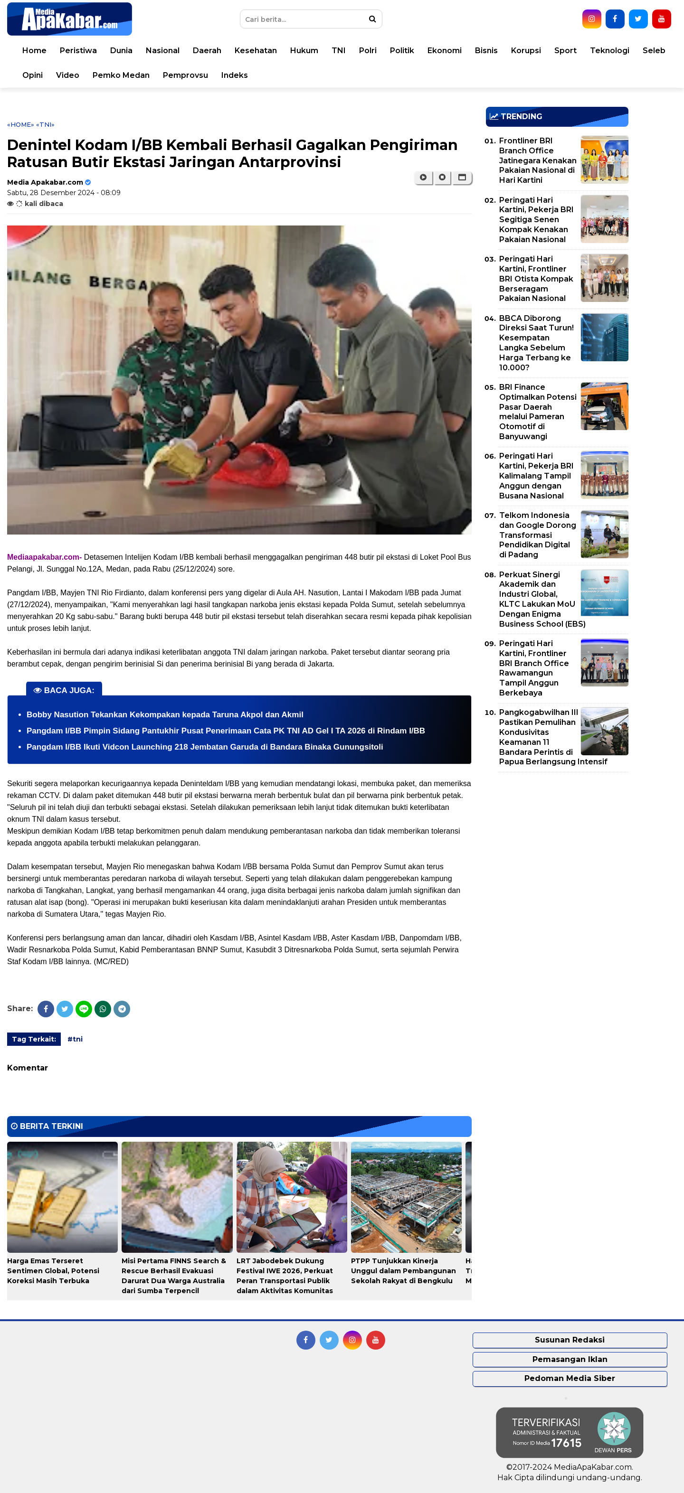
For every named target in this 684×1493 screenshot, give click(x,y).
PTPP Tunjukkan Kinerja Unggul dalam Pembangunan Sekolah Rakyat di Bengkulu (403, 1271)
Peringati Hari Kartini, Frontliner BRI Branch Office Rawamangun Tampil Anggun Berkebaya (534, 668)
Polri (368, 50)
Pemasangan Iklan (570, 1359)
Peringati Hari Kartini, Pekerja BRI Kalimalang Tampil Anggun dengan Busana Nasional (536, 475)
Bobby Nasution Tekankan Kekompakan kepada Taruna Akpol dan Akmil (165, 714)
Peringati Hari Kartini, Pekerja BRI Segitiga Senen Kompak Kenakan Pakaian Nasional (536, 220)
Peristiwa (78, 50)
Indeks (234, 75)
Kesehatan (256, 50)
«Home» (20, 124)
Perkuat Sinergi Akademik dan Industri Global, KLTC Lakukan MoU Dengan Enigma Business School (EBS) (542, 599)
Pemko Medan (121, 75)
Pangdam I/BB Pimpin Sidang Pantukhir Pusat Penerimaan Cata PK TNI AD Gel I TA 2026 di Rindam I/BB (226, 730)
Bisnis (486, 50)
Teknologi (609, 50)
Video (67, 75)
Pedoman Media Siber (569, 1378)
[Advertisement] (557, 846)
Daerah (207, 50)
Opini (32, 75)
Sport (565, 50)
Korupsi (526, 50)
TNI (339, 50)
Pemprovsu (185, 75)
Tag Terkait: (34, 1039)
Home (34, 50)
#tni (75, 1039)
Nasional (163, 50)
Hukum (304, 50)
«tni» (45, 124)
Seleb (654, 50)
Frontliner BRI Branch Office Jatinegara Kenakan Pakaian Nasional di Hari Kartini (538, 160)
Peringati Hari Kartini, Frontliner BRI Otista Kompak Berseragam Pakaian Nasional (536, 278)
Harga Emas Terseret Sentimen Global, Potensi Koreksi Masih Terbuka (53, 1271)
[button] (462, 177)
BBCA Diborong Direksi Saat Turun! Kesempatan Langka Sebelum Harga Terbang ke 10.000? (536, 343)
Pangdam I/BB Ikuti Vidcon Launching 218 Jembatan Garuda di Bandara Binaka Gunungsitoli (205, 746)
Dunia (121, 50)
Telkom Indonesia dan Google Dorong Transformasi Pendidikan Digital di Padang (537, 535)
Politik (402, 50)
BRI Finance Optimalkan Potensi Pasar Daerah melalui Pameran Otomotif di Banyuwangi (538, 412)
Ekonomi (445, 50)
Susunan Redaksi (570, 1339)
